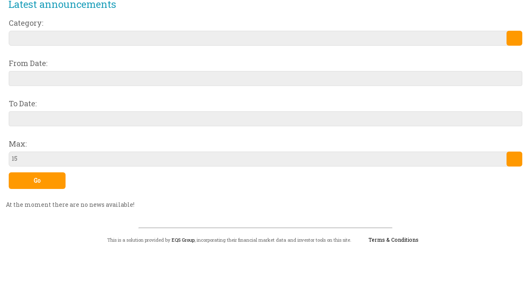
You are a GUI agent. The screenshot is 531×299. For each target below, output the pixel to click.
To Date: (23, 103)
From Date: (28, 63)
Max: (18, 144)
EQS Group (183, 240)
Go (37, 180)
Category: (26, 23)
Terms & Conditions (393, 239)
